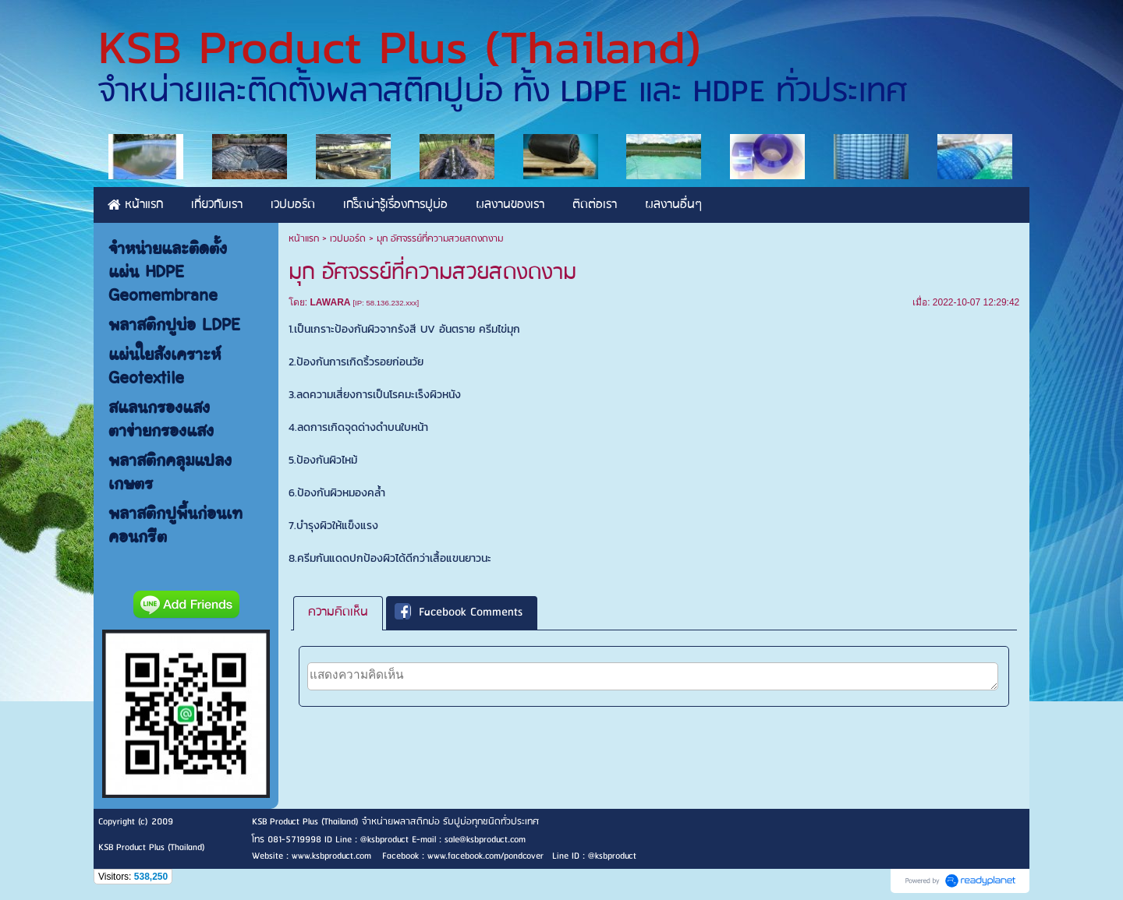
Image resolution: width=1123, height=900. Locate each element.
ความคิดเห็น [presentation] (338, 612)
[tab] (338, 613)
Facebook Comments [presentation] (459, 613)
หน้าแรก (304, 239)
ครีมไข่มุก (499, 329)
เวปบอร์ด (348, 239)
